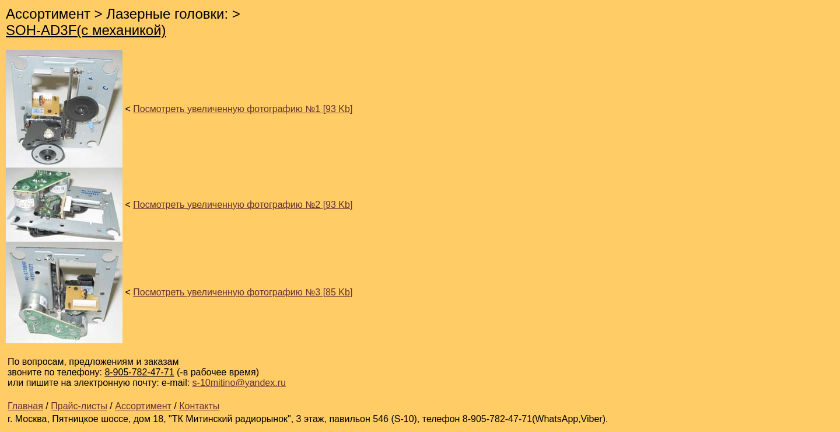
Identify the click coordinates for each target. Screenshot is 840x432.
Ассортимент (143, 406)
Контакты (199, 406)
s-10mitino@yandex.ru (239, 383)
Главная (25, 406)
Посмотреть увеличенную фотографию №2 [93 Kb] (242, 205)
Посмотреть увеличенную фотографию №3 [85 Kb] (242, 292)
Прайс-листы (79, 406)
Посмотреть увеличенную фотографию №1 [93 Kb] (242, 109)
